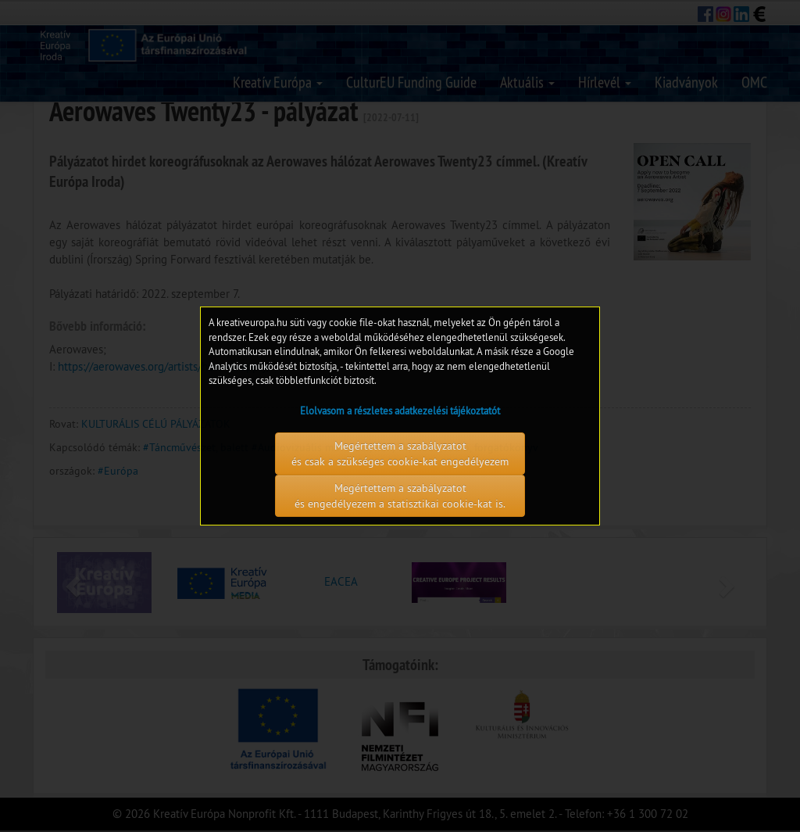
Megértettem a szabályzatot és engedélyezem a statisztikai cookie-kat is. (400, 496)
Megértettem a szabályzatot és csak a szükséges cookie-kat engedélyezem (400, 453)
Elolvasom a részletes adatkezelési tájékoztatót (400, 410)
